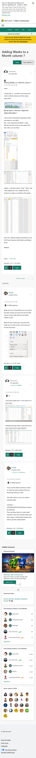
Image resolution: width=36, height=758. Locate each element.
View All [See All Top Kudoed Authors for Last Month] (7, 681)
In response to (15, 385)
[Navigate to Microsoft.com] (7, 21)
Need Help (13, 258)
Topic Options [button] (27, 62)
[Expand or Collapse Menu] (3, 25)
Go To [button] (29, 29)
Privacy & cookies (6, 740)
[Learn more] (10, 582)
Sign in (17, 29)
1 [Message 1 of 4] (9, 263)
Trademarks (4, 746)
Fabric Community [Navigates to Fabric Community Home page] (21, 21)
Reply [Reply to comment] (17, 368)
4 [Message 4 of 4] (12, 528)
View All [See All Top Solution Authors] (7, 641)
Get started (23, 41)
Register (10, 29)
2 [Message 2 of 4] (9, 363)
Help (23, 29)
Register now (6, 15)
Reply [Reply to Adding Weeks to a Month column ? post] (17, 268)
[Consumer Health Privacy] (18, 752)
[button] (17, 62)
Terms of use (4, 743)
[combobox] (20, 34)
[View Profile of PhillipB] (11, 292)
